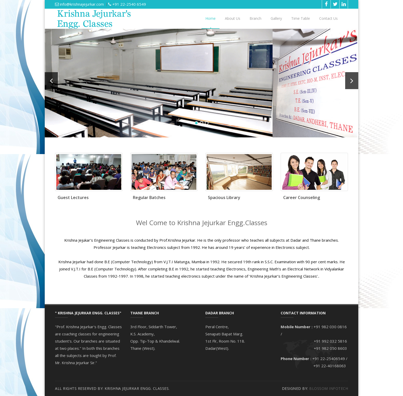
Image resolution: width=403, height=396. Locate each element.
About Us (232, 18)
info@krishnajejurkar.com (79, 4)
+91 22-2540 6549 (127, 4)
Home (210, 18)
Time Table (300, 18)
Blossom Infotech (328, 388)
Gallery (276, 18)
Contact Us (328, 18)
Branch (255, 18)
